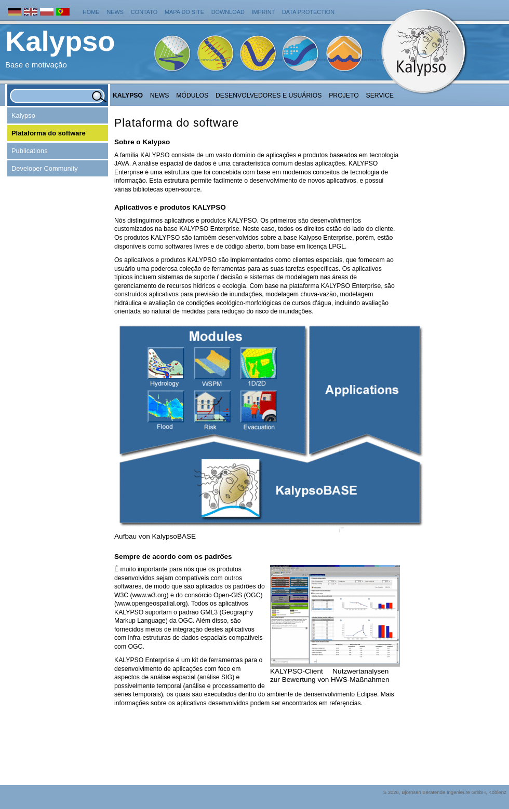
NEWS (159, 95)
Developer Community (44, 168)
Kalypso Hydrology (213, 60)
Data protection (308, 12)
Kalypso (128, 95)
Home (91, 12)
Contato (144, 12)
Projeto (344, 95)
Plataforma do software (48, 133)
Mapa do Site (184, 12)
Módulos (192, 95)
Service (380, 95)
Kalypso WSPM (269, 60)
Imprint (263, 12)
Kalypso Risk (373, 60)
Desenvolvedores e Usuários (269, 95)
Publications (29, 151)
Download (228, 12)
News (115, 12)
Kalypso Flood (322, 60)
